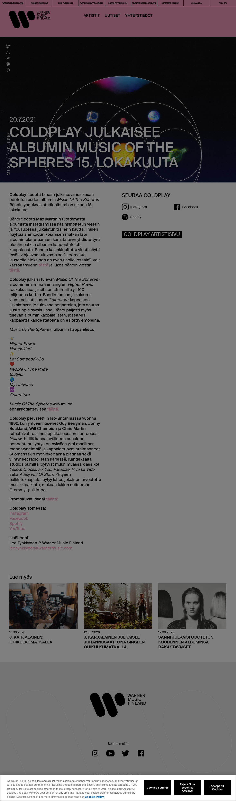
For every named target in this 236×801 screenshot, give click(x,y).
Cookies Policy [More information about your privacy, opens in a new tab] (94, 798)
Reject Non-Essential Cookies (187, 788)
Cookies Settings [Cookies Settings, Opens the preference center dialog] (158, 788)
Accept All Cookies (217, 789)
